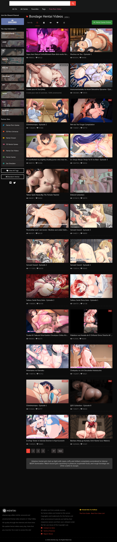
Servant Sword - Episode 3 (80, 230)
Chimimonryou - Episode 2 (36, 125)
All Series (24, 9)
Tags (44, 9)
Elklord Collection (77, 195)
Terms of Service (48, 531)
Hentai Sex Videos (11, 151)
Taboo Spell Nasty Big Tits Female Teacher (42, 195)
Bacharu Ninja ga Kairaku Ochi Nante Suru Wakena (90, 441)
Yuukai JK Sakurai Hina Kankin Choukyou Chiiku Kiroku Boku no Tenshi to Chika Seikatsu (61, 335)
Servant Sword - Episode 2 (36, 265)
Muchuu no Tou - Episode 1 (81, 54)
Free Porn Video (55, 9)
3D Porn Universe (10, 132)
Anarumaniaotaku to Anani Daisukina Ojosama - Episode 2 (93, 89)
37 (54, 451)
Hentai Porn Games (11, 125)
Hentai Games (9, 157)
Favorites (35, 9)
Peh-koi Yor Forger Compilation (82, 125)
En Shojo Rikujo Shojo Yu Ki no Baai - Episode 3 (89, 160)
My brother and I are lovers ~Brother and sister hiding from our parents (53, 230)
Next (60, 451)
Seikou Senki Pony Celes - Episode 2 (40, 300)
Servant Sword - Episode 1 (80, 265)
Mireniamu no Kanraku (35, 370)
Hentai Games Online (102, 22)
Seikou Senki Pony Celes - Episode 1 (84, 300)
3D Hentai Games (10, 144)
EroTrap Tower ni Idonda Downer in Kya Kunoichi (45, 441)
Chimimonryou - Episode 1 (36, 406)
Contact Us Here (48, 528)
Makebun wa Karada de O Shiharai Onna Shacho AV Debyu (93, 335)
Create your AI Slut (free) (35, 89)
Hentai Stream (9, 138)
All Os (14, 9)
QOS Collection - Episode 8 (80, 406)
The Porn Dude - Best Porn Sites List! (92, 513)
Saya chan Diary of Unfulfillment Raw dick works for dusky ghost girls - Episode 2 (58, 54)
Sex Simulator (9, 163)
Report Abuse (47, 534)
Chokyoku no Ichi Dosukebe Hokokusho (86, 370)
